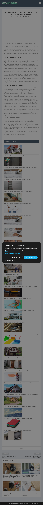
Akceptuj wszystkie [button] (30, 257)
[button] (21, 253)
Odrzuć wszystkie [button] (16, 257)
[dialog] (21, 252)
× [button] (38, 243)
